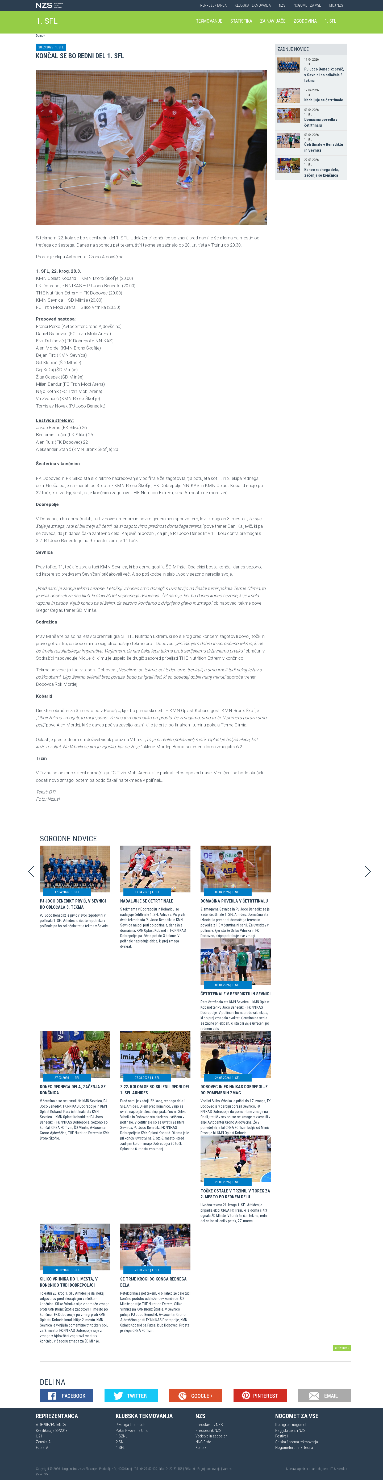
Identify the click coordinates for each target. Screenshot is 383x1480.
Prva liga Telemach (130, 1424)
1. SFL (47, 21)
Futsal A (42, 1447)
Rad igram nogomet (290, 1424)
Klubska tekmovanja (253, 5)
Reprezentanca (213, 5)
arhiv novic (342, 1348)
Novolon (341, 1469)
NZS (282, 5)
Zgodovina (305, 21)
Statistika (241, 21)
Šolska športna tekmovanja (296, 1442)
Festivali (281, 1436)
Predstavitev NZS (209, 1424)
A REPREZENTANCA (51, 1424)
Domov (40, 36)
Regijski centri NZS (290, 1430)
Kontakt (201, 1447)
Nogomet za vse (307, 5)
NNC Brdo (203, 1442)
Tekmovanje (209, 21)
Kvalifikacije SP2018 (51, 1430)
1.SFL (120, 1447)
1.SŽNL (121, 1436)
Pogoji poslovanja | (210, 1469)
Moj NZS (336, 5)
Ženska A (43, 1442)
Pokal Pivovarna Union (133, 1430)
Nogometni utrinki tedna (294, 1447)
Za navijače (273, 21)
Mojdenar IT (325, 1469)
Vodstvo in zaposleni (211, 1436)
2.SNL (120, 1442)
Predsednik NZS (208, 1430)
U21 (39, 1436)
